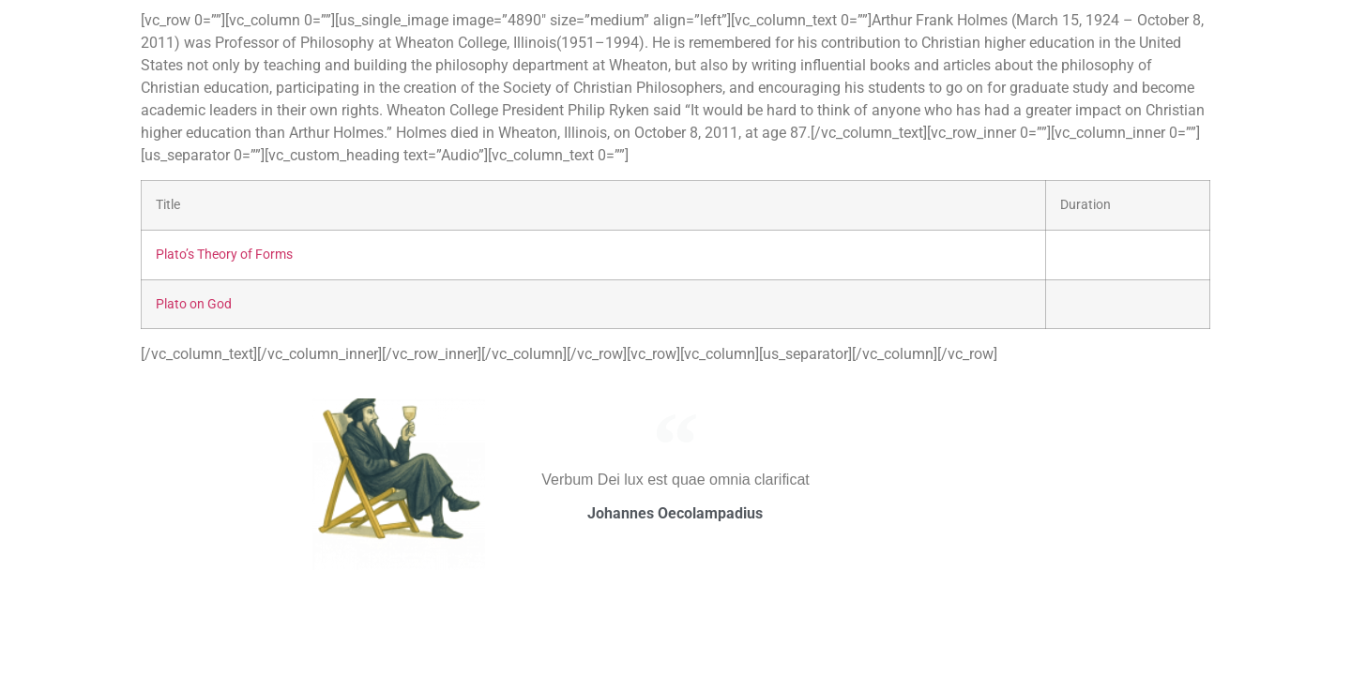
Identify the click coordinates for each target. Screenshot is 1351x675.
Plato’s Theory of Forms (224, 254)
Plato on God (194, 304)
